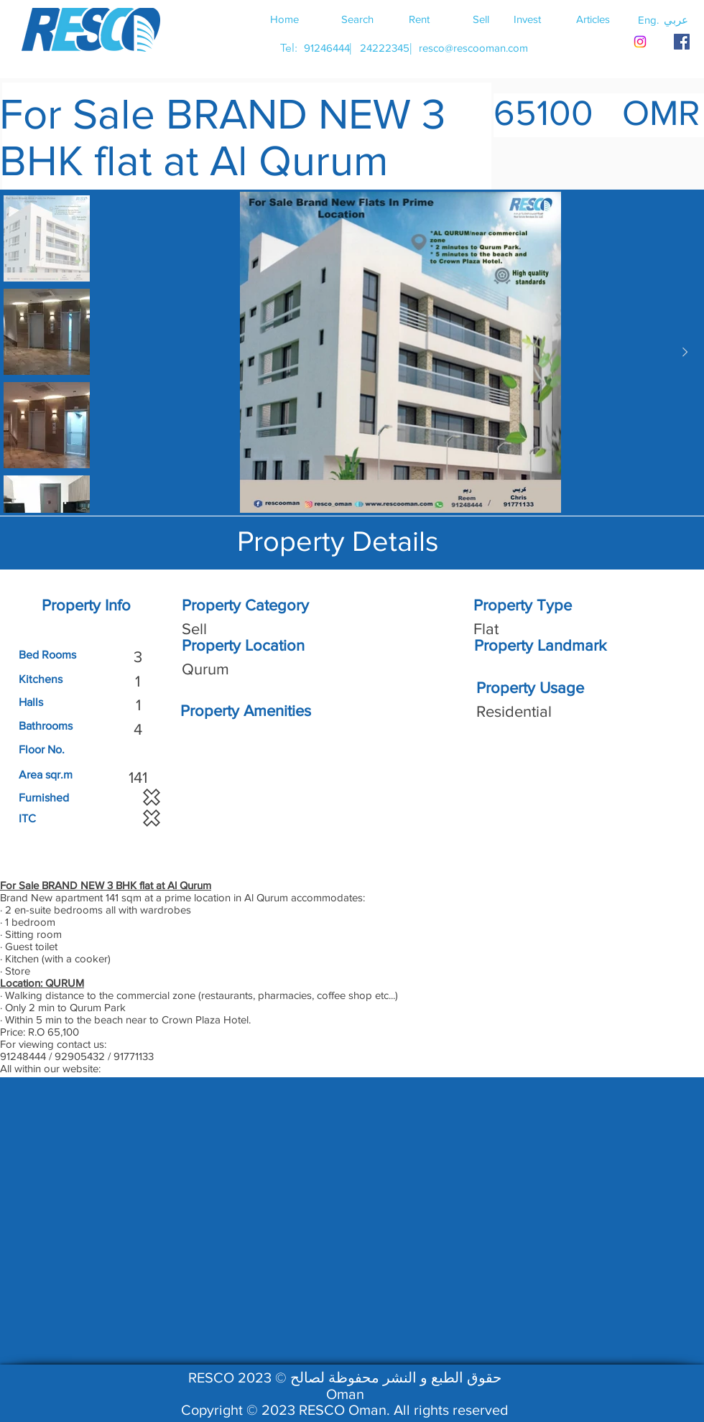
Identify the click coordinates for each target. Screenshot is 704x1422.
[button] (676, 19)
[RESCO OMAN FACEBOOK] (682, 42)
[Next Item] (684, 353)
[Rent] (419, 18)
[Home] (284, 18)
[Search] (357, 18)
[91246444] (326, 47)
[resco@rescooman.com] (473, 47)
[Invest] (527, 18)
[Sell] (480, 18)
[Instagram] (640, 42)
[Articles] (593, 18)
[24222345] (384, 47)
